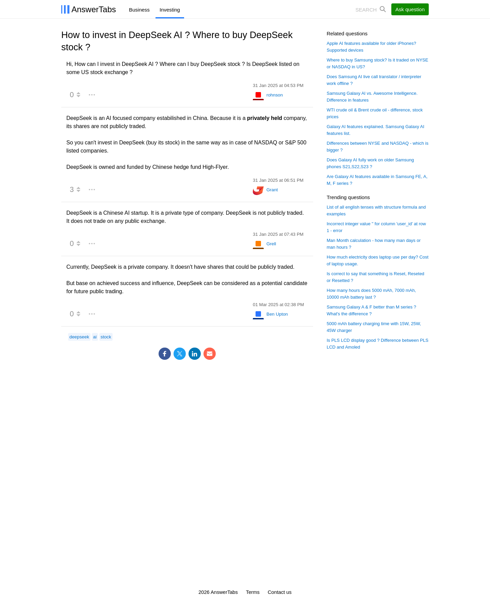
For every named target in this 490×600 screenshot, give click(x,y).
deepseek (79, 336)
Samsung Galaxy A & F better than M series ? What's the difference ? (371, 310)
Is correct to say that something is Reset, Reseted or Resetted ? (375, 277)
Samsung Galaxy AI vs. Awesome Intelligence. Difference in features (372, 97)
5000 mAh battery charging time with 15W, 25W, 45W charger (374, 327)
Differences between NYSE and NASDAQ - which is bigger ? (377, 147)
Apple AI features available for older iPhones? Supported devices (371, 47)
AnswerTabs (93, 9)
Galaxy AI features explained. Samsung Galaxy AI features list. (375, 130)
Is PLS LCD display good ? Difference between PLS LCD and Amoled (377, 344)
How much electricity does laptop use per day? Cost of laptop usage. (377, 260)
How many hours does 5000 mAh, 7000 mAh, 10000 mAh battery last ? (371, 294)
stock (106, 336)
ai (95, 336)
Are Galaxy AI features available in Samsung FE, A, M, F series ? (377, 180)
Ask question (410, 9)
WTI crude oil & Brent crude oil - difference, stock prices (375, 113)
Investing (170, 10)
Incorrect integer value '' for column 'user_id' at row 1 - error (376, 227)
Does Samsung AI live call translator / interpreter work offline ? (374, 80)
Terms (253, 592)
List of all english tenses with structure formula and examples (376, 210)
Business (139, 10)
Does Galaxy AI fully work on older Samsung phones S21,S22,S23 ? (370, 163)
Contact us (280, 592)
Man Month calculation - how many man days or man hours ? (374, 244)
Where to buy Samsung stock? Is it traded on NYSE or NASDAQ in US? (377, 63)
